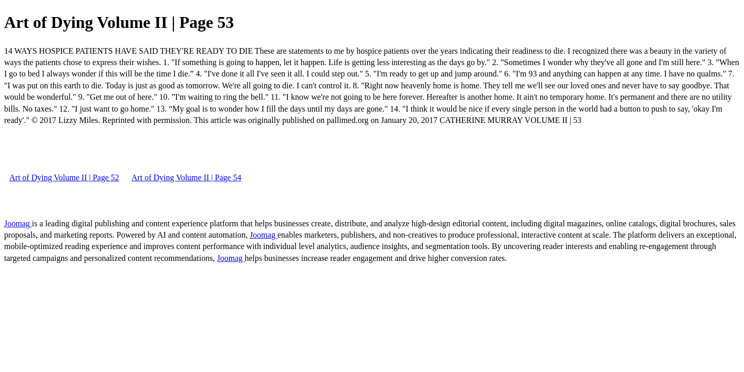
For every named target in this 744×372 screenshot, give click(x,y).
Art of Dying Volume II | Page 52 (64, 177)
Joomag (18, 223)
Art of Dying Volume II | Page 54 (186, 177)
